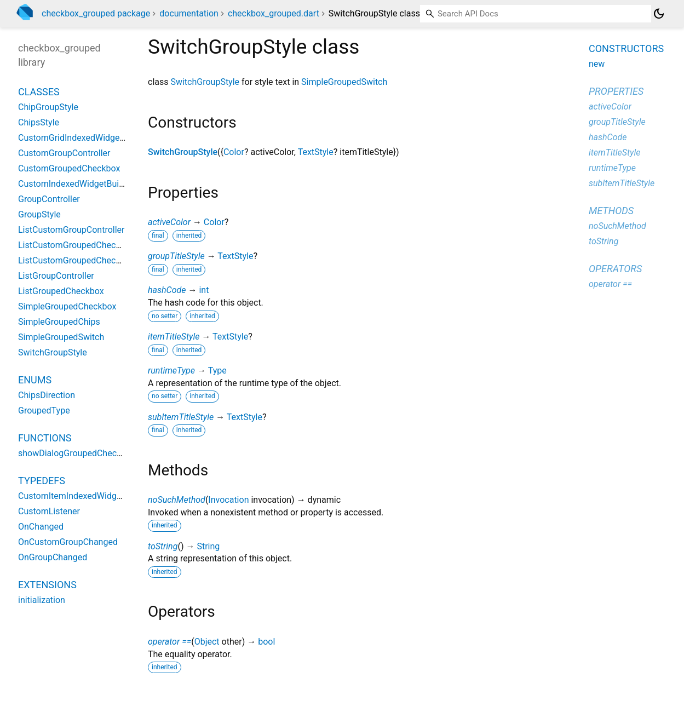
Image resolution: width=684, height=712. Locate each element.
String (208, 546)
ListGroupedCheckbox (61, 291)
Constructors (626, 48)
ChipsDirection (46, 395)
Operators (615, 268)
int (204, 290)
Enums (34, 380)
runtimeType (171, 370)
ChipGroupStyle (48, 107)
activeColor (169, 222)
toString (162, 546)
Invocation (228, 500)
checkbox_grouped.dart (273, 13)
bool (266, 641)
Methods (611, 210)
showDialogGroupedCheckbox (76, 453)
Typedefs (41, 480)
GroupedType (44, 410)
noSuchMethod (176, 500)
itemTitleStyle (173, 336)
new (597, 64)
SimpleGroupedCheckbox (67, 306)
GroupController (49, 199)
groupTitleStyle (176, 256)
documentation (189, 13)
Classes (39, 91)
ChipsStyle (38, 122)
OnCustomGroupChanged (68, 542)
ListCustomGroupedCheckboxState (86, 260)
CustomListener (49, 511)
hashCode (167, 290)
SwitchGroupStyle (204, 82)
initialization (41, 600)
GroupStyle (39, 214)
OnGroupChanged (52, 557)
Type (217, 370)
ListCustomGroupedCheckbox (76, 245)
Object (207, 641)
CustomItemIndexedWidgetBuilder (84, 496)
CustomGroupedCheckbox (69, 168)
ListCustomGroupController (71, 230)
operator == (169, 641)
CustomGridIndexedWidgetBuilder (84, 138)
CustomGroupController (64, 153)
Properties (616, 91)
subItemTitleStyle (181, 417)
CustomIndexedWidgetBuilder (76, 184)
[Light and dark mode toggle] (659, 13)
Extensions (47, 584)
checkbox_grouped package (96, 13)
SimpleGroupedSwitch (344, 82)
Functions (44, 438)
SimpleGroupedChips (59, 322)
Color (233, 152)
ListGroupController (56, 276)
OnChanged (41, 526)
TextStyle (316, 152)
